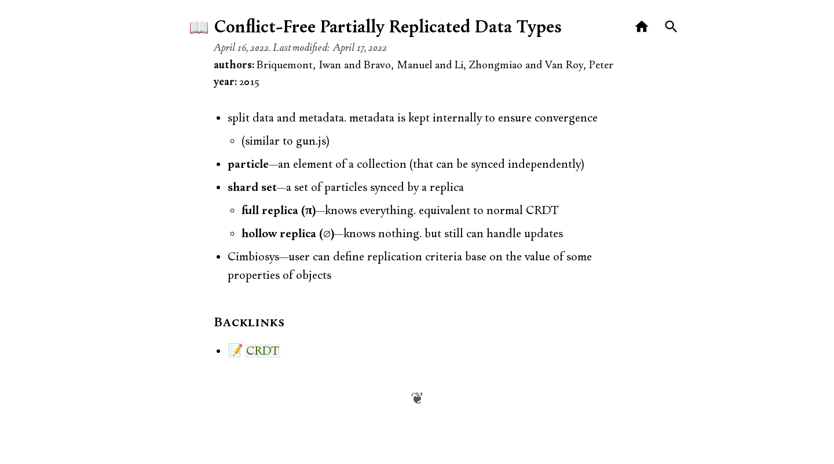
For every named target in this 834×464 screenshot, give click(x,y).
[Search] (671, 27)
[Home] (642, 27)
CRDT (262, 351)
